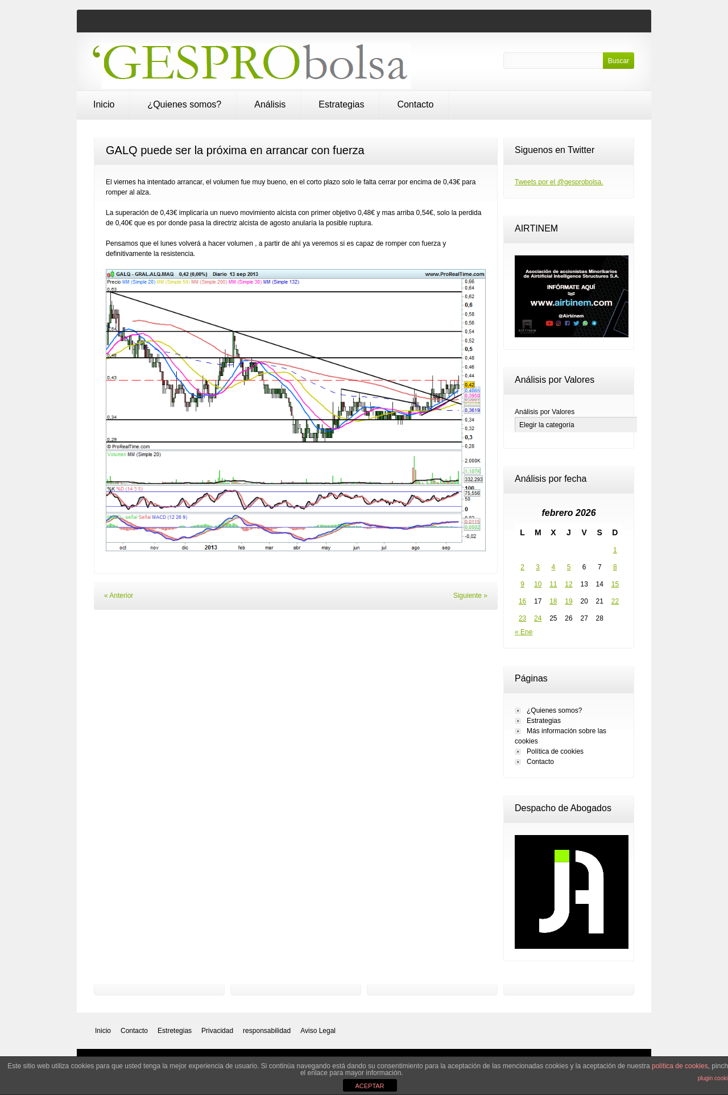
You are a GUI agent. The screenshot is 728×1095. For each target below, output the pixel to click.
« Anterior (118, 596)
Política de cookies (555, 751)
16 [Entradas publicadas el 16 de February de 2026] (522, 601)
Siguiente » (470, 596)
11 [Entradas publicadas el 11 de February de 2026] (553, 584)
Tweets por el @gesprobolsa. (559, 182)
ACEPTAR (369, 1085)
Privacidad (217, 1031)
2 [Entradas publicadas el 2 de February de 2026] (522, 567)
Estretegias (175, 1031)
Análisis (270, 104)
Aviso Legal (318, 1031)
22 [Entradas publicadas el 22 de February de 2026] (615, 601)
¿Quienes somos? (184, 104)
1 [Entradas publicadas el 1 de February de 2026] (615, 550)
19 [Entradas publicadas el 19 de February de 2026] (568, 601)
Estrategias (341, 104)
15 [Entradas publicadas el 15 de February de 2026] (615, 584)
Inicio (103, 104)
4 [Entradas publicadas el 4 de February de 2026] (554, 567)
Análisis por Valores (544, 412)
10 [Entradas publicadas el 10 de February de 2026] (537, 584)
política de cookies (680, 1066)
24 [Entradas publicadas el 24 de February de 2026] (537, 618)
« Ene (523, 632)
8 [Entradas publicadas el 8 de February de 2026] (615, 567)
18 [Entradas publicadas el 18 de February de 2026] (553, 601)
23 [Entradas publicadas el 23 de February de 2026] (522, 618)
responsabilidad (267, 1031)
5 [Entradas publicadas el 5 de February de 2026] (569, 567)
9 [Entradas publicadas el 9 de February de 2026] (522, 584)
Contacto (415, 104)
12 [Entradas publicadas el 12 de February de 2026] (568, 584)
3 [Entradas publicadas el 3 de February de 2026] (538, 567)
